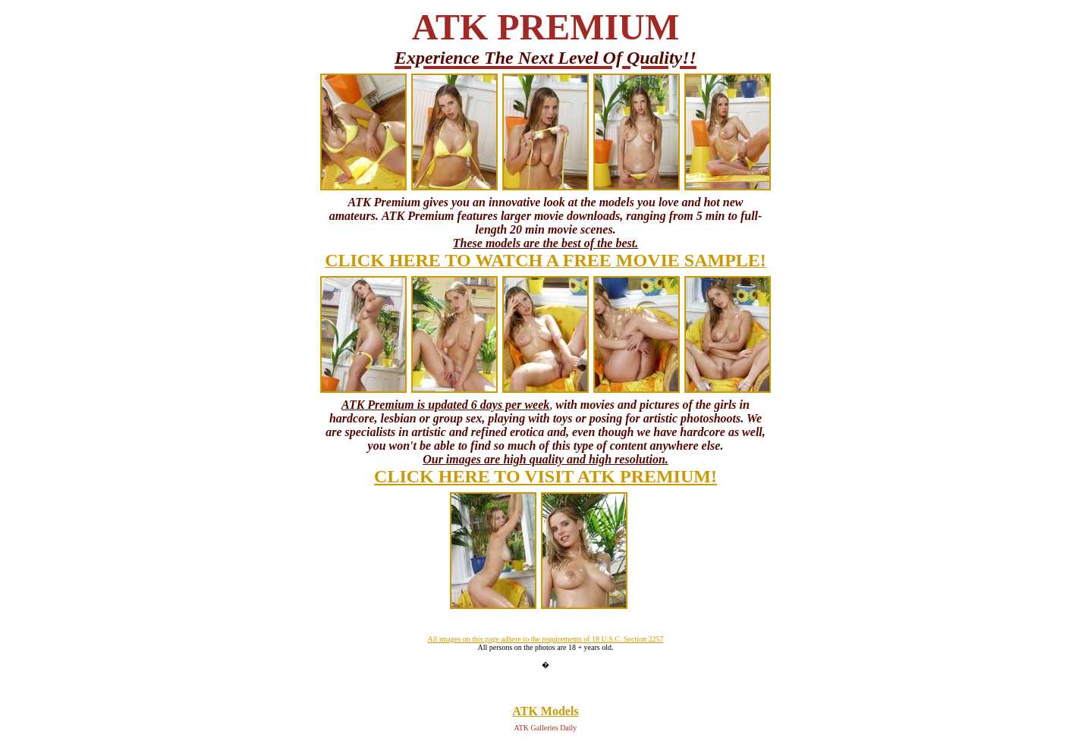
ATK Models (545, 711)
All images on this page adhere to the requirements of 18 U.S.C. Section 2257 (545, 639)
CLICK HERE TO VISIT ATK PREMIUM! (545, 476)
